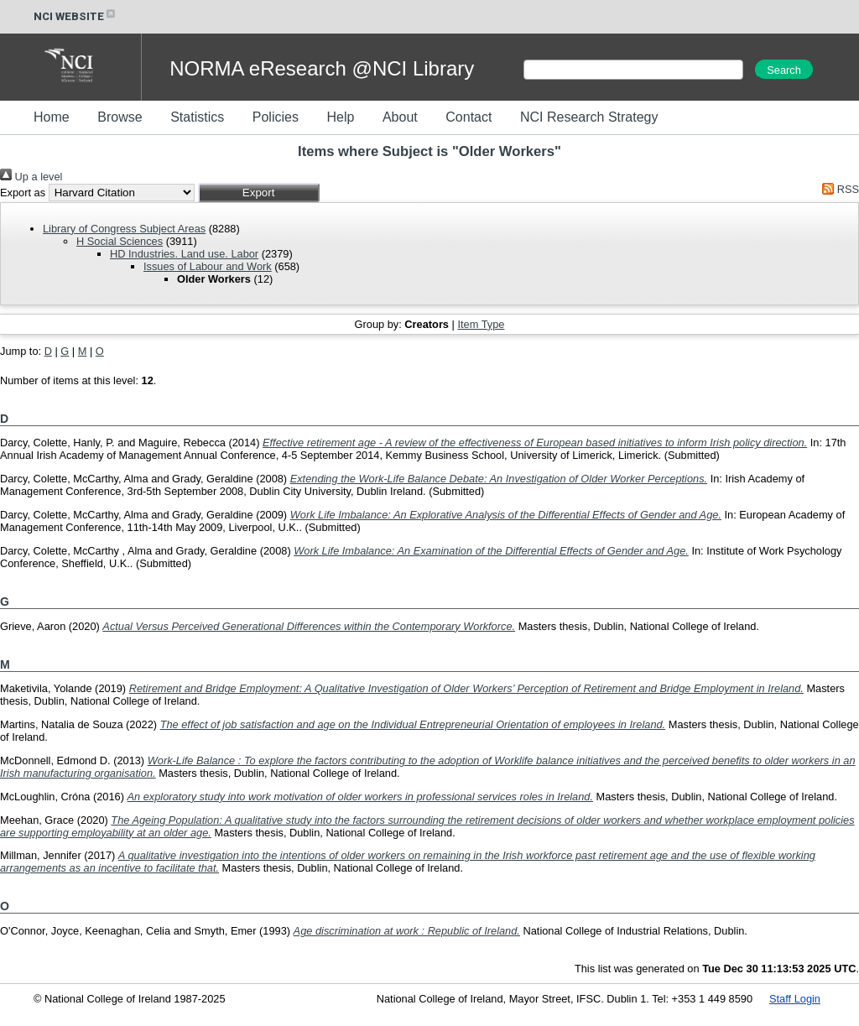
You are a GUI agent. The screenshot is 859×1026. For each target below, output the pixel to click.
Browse (119, 117)
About (400, 117)
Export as (22, 192)
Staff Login (794, 998)
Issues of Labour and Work (207, 266)
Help (340, 117)
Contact (468, 117)
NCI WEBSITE (75, 16)
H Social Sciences (119, 241)
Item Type (480, 324)
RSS (838, 189)
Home (52, 117)
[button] (259, 192)
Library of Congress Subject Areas (124, 228)
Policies (275, 117)
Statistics (197, 117)
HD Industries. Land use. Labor (184, 253)
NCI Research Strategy (589, 117)
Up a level (31, 176)
